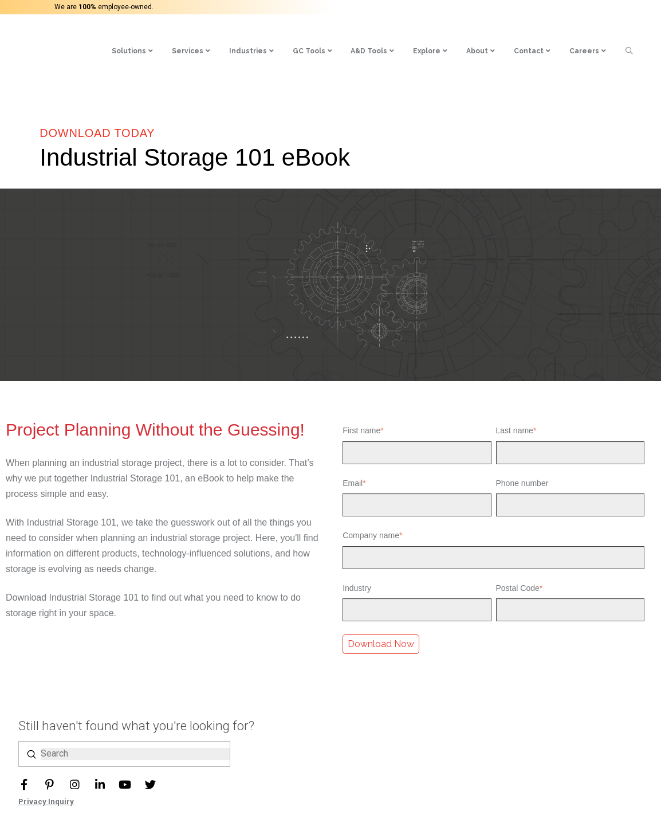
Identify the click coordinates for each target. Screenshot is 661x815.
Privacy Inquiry (46, 801)
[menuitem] (157, 38)
